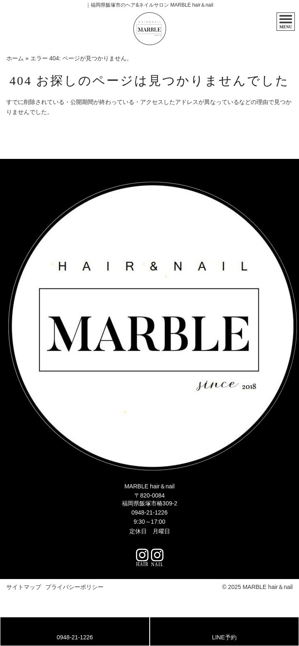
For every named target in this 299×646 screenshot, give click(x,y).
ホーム (15, 58)
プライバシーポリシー (74, 587)
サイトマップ (23, 587)
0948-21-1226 (149, 512)
